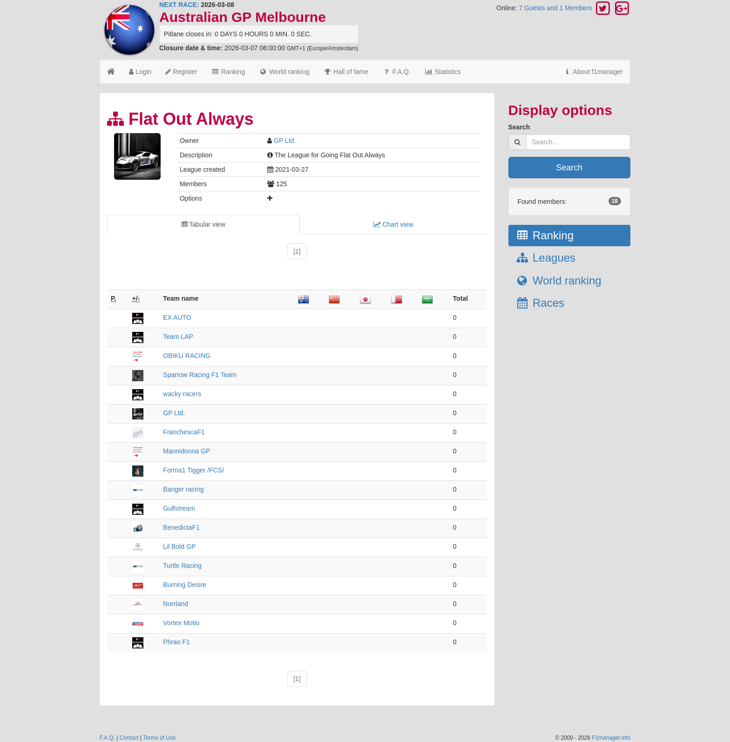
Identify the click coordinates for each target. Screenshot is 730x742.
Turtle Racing (182, 565)
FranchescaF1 (183, 432)
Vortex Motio (181, 623)
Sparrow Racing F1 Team (200, 374)
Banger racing (183, 489)
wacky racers (182, 394)
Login (140, 71)
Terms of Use (159, 738)
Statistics (443, 71)
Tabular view (203, 224)
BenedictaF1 (181, 527)
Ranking (228, 71)
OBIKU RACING (186, 355)
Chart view (393, 224)
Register (181, 71)
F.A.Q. (396, 71)
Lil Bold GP (179, 546)
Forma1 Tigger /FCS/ (193, 470)
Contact (129, 738)
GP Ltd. (285, 140)
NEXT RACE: (179, 4)
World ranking (284, 71)
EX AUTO (177, 317)
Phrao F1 (176, 642)
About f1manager (593, 71)
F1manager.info (611, 738)
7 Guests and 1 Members (556, 8)
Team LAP (178, 336)
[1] (297, 251)
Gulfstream (179, 508)
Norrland (175, 603)
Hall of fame (345, 71)
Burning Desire (184, 584)
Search (519, 127)
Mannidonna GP (186, 451)
